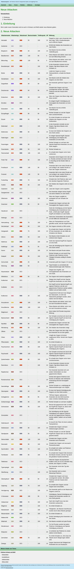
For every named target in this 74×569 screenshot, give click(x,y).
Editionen (29, 5)
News (10, 5)
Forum (16, 5)
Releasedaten (5, 554)
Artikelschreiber (5, 559)
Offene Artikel (5, 561)
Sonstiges (37, 5)
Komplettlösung (5, 557)
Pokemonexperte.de (9, 567)
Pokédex (22, 5)
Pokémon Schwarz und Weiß (8, 552)
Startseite (3, 5)
